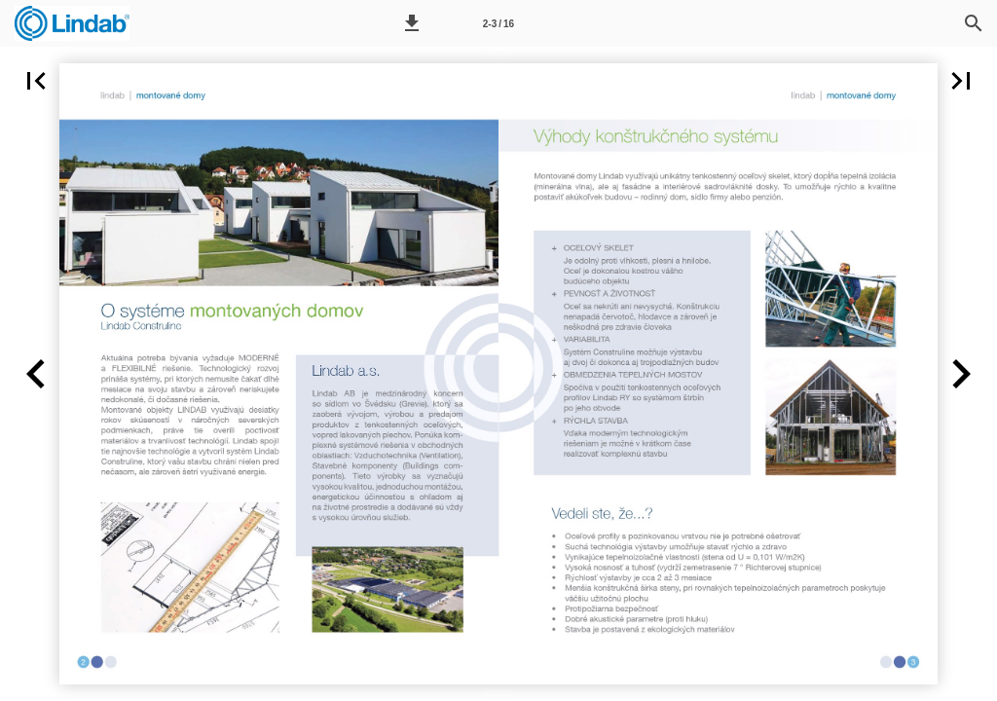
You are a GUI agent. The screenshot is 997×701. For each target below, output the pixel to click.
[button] (411, 23)
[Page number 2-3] (498, 23)
